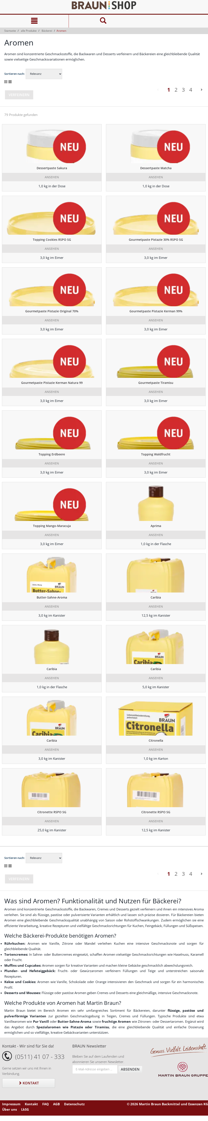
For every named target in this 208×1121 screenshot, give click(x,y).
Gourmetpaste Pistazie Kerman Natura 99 (52, 383)
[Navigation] (34, 21)
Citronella (156, 740)
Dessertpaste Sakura (52, 168)
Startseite (10, 31)
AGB (56, 1104)
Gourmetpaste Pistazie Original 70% (51, 311)
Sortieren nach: (14, 74)
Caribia (156, 597)
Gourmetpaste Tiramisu (155, 383)
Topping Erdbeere (52, 454)
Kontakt (28, 1083)
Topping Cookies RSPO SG (52, 240)
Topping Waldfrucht (155, 454)
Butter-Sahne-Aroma (52, 597)
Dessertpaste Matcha (156, 168)
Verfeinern (19, 94)
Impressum (11, 1104)
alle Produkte (29, 31)
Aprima (156, 526)
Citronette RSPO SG (51, 812)
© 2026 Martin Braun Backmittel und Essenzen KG (167, 1104)
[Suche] (103, 21)
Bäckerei (47, 31)
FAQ (45, 1104)
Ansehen (52, 177)
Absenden (130, 1069)
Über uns (9, 1109)
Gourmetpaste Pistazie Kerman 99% (155, 311)
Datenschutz (74, 1104)
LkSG (25, 1109)
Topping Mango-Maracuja (52, 526)
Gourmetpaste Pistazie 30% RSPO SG (156, 240)
